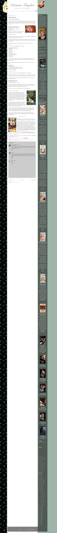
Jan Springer (41, 460)
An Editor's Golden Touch (42, 498)
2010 (40, 519)
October (41, 482)
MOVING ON (42, 492)
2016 (40, 512)
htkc (12, 160)
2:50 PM (13, 152)
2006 (40, 524)
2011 (40, 518)
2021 (40, 506)
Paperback (42, 230)
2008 (40, 521)
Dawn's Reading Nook (42, 457)
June (41, 486)
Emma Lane (22, 139)
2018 (40, 510)
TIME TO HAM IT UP (42, 493)
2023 (40, 477)
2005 (40, 525)
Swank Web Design (24, 529)
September (42, 483)
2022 (40, 478)
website (44, 52)
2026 (40, 474)
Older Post (33, 180)
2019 (40, 509)
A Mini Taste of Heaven (43, 491)
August (41, 484)
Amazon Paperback (42, 189)
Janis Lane (27, 139)
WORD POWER (42, 500)
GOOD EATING (42, 499)
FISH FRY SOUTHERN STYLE (43, 502)
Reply (12, 149)
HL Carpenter (41, 459)
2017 (40, 511)
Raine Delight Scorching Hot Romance (42, 465)
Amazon (43, 97)
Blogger (35, 529)
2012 (40, 517)
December (41, 479)
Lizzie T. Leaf (41, 461)
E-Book (44, 271)
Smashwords (42, 190)
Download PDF (41, 300)
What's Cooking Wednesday (15, 140)
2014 (40, 514)
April (41, 489)
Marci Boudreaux (41, 462)
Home (22, 180)
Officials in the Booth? (43, 494)
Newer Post (10, 180)
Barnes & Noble (41, 332)
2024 (40, 476)
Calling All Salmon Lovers (42, 496)
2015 (40, 513)
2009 (40, 520)
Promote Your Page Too (42, 445)
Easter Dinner (17, 139)
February (41, 504)
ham (24, 139)
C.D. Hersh (40, 456)
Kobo (45, 190)
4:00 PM (14, 160)
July (40, 485)
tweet (42, 56)
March (41, 490)
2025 (40, 475)
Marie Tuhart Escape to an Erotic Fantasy (42, 464)
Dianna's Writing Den (42, 458)
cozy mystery (13, 139)
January (41, 505)
